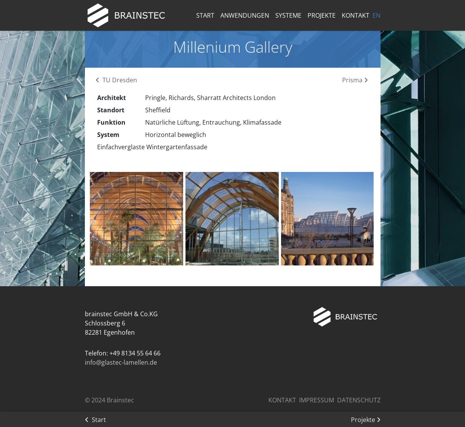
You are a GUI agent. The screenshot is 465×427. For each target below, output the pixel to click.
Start (205, 15)
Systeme (288, 15)
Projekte (322, 15)
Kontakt (355, 15)
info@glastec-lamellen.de (121, 362)
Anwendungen (244, 15)
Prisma (355, 80)
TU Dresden (116, 80)
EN (376, 15)
